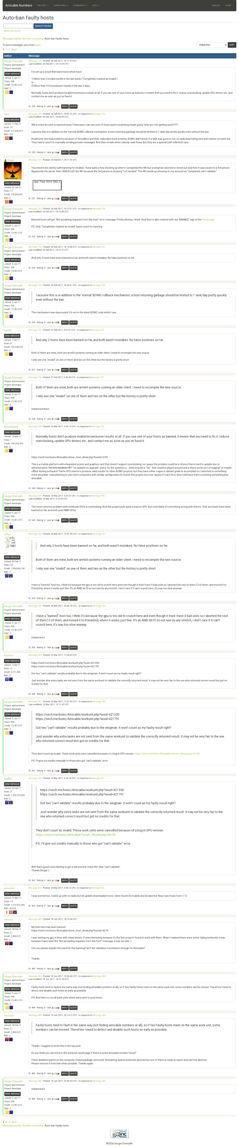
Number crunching (33, 38)
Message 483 (35, 919)
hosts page (208, 219)
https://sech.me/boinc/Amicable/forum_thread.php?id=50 (167, 753)
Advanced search (12, 31)
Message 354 (35, 534)
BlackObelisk (11, 426)
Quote (73, 106)
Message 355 (35, 606)
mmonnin (9, 888)
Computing (61, 5)
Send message (12, 74)
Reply (65, 106)
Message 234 (35, 285)
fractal (7, 330)
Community (80, 5)
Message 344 (35, 426)
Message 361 (35, 701)
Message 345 (35, 496)
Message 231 (35, 160)
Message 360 (35, 655)
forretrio (8, 655)
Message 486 (35, 1081)
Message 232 (35, 208)
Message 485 (35, 1015)
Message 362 (35, 778)
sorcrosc (9, 919)
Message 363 (35, 888)
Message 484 (35, 976)
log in (38, 45)
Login (228, 5)
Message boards (12, 38)
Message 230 (35, 114)
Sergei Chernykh (13, 61)
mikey (7, 534)
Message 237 (35, 330)
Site (96, 5)
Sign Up (216, 5)
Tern (6, 114)
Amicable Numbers (18, 5)
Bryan (10, 160)
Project (43, 5)
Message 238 (35, 377)
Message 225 (35, 61)
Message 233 (35, 247)
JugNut (8, 778)
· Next (14, 49)
